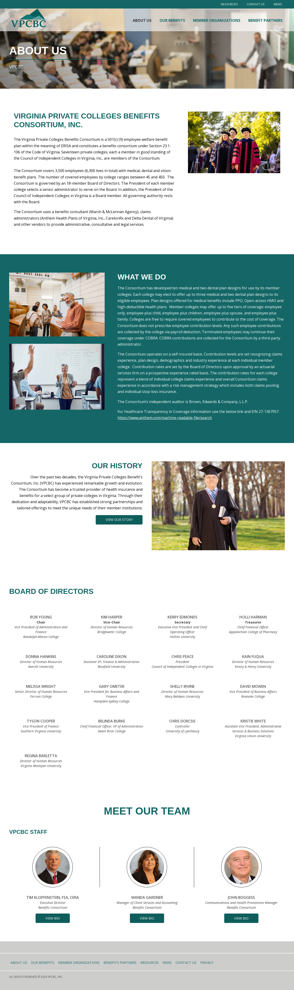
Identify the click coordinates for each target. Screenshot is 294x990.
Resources (229, 4)
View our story (119, 519)
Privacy (206, 962)
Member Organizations (216, 20)
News (278, 4)
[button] (53, 918)
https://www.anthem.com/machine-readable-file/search (165, 417)
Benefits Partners (120, 962)
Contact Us (256, 4)
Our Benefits (172, 20)
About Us (142, 20)
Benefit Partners (265, 20)
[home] (29, 18)
